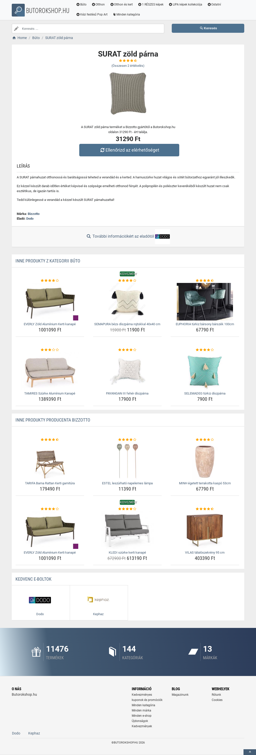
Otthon (98, 4)
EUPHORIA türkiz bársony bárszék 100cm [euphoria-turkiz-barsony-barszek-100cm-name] (205, 324)
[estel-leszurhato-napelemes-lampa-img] (127, 461)
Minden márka (141, 710)
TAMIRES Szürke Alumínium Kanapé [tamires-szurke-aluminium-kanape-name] (49, 393)
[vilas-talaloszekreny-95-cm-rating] (205, 509)
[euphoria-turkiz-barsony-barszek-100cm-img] (205, 301)
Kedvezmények (142, 726)
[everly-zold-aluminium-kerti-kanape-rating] (50, 280)
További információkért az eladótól (128, 236)
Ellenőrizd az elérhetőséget (129, 150)
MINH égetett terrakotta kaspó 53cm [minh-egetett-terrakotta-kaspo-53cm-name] (205, 483)
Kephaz (34, 733)
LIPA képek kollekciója (185, 4)
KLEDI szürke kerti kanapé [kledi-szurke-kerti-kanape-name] (127, 552)
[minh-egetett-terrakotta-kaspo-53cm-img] (205, 461)
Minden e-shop (142, 715)
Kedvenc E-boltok (34, 579)
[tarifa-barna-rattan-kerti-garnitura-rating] (50, 439)
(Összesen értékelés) (128, 66)
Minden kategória (126, 14)
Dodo (30, 218)
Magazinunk (180, 694)
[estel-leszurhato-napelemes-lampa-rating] (127, 439)
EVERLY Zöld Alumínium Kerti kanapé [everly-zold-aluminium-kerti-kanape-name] (50, 324)
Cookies (217, 700)
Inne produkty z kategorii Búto (48, 260)
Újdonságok (140, 721)
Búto (81, 4)
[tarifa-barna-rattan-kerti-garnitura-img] (50, 461)
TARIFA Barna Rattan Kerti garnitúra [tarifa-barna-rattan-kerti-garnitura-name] (50, 483)
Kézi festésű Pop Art (92, 14)
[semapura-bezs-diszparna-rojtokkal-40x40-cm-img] (127, 301)
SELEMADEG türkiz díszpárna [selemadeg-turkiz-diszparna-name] (205, 393)
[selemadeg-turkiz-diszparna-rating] (205, 349)
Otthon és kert (121, 4)
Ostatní (214, 4)
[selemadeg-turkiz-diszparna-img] (205, 371)
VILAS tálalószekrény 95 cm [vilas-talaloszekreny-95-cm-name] (204, 552)
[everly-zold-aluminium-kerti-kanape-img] (50, 301)
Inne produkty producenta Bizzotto (53, 420)
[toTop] (250, 752)
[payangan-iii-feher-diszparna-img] (127, 371)
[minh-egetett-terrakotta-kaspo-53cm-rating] (205, 439)
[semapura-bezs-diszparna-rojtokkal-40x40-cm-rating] (127, 280)
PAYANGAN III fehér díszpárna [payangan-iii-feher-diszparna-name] (127, 393)
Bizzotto (34, 214)
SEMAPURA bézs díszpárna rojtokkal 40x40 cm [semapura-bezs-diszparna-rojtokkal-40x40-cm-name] (127, 324)
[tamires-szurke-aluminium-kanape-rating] (50, 349)
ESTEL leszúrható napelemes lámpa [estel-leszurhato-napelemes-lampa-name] (127, 483)
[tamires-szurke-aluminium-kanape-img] (50, 371)
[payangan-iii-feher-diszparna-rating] (127, 349)
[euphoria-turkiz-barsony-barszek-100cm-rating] (205, 280)
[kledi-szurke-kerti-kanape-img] (127, 530)
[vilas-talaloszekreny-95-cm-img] (205, 530)
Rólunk (216, 694)
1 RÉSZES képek (151, 4)
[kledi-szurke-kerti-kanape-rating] (127, 509)
